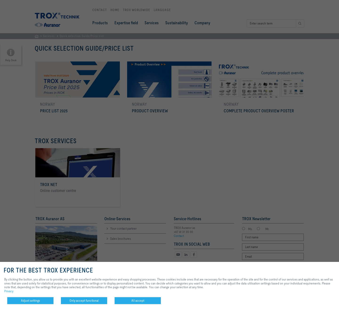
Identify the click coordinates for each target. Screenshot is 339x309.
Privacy (8, 291)
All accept (137, 300)
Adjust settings (30, 300)
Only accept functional (84, 300)
